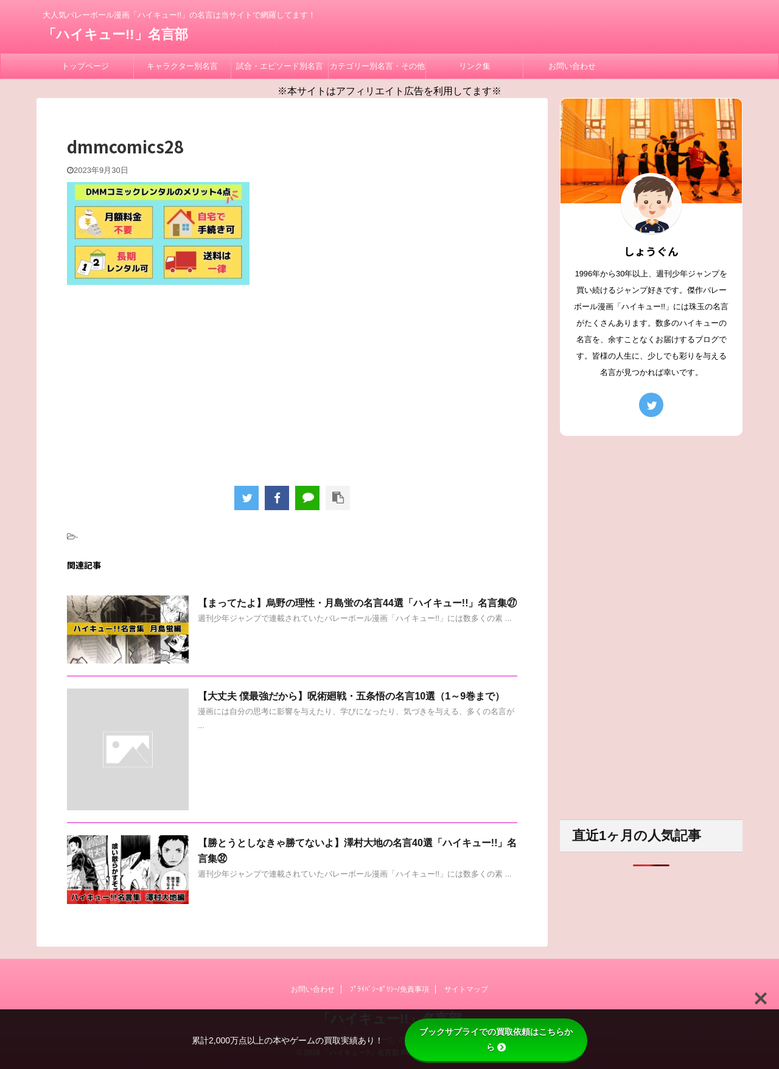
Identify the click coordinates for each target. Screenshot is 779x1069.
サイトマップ (466, 989)
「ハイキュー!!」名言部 (115, 34)
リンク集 (475, 66)
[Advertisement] (292, 382)
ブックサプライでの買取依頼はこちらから (496, 1039)
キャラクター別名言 (182, 66)
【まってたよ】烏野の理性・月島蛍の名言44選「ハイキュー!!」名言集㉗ (357, 603)
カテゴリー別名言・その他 (377, 66)
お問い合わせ (572, 66)
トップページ (85, 66)
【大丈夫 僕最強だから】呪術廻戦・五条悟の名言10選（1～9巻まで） (351, 696)
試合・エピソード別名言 (279, 66)
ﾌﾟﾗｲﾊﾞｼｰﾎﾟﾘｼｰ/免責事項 (389, 989)
